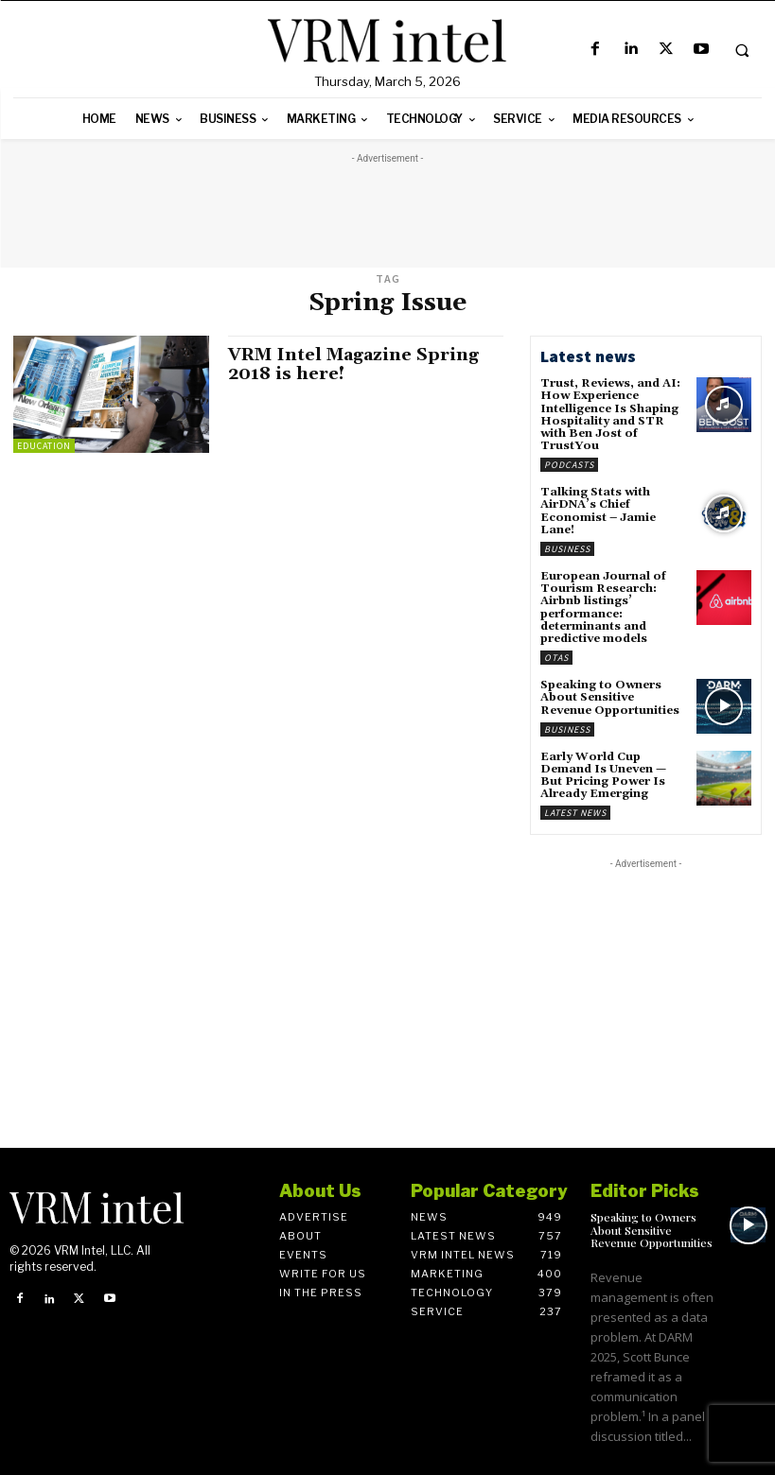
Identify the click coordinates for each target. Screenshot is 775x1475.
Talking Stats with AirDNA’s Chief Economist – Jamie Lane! (598, 511)
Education (44, 446)
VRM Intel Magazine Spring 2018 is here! (353, 364)
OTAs (556, 657)
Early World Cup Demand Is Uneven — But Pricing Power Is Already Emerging (603, 776)
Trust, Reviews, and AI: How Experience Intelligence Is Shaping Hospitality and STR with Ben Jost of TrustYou (610, 414)
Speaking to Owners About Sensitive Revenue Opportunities (609, 697)
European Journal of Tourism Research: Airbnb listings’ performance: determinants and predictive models (603, 607)
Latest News (575, 813)
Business (567, 549)
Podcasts (569, 465)
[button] (742, 50)
